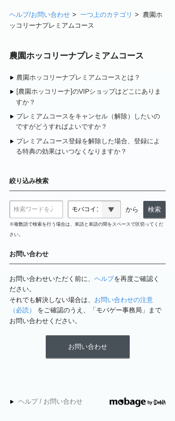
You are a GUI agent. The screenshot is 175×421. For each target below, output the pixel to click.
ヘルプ (104, 278)
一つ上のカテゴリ (106, 14)
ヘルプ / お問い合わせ (50, 401)
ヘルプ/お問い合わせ (39, 14)
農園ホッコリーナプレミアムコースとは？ (78, 77)
